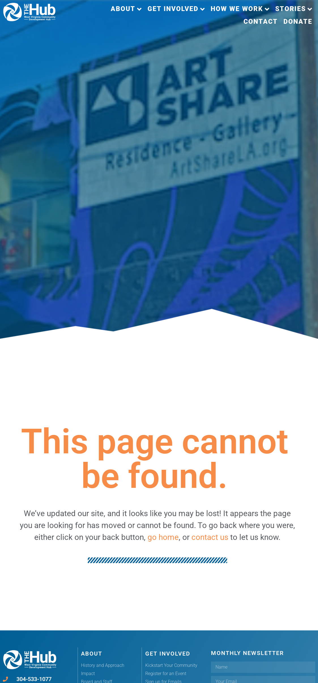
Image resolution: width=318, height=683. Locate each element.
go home (163, 537)
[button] (126, 9)
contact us (209, 537)
